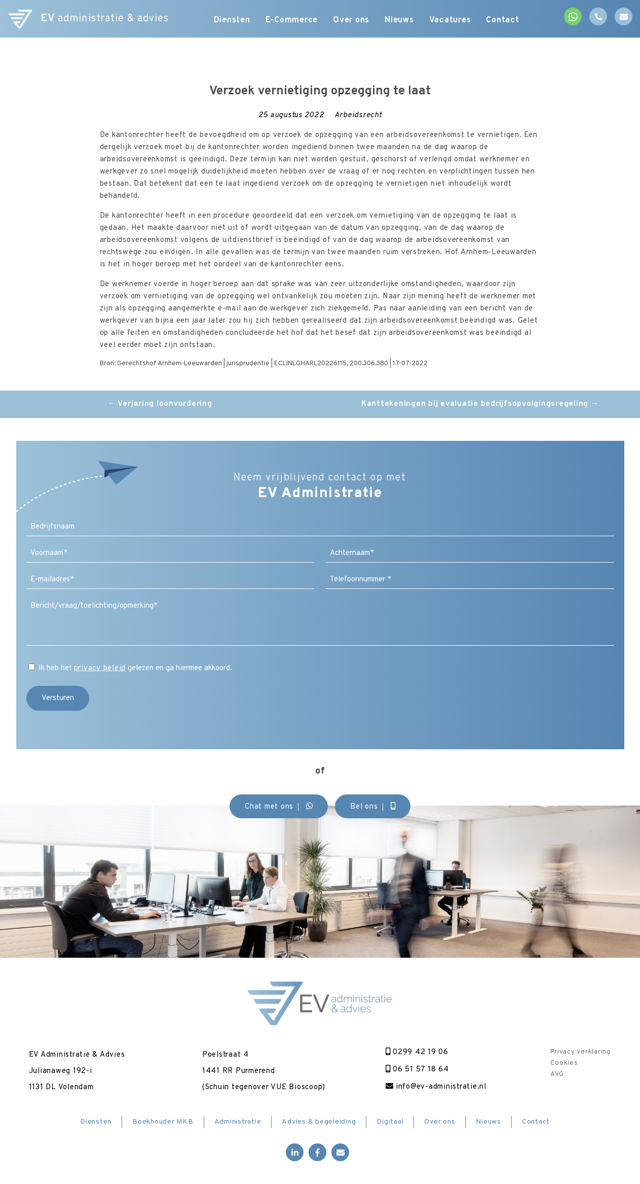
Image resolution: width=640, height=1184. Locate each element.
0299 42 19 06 (417, 1052)
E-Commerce (292, 20)
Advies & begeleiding (319, 1122)
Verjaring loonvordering (160, 404)
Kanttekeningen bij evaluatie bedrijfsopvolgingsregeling (480, 404)
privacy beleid (100, 668)
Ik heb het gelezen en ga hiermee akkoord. (136, 668)
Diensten (232, 20)
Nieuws (399, 20)
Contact (502, 20)
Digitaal (390, 1122)
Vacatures (450, 20)
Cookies (564, 1063)
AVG (556, 1074)
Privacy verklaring (580, 1052)
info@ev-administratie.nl (436, 1087)
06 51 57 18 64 (417, 1069)
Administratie (237, 1122)
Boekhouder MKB (163, 1122)
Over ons (351, 20)
